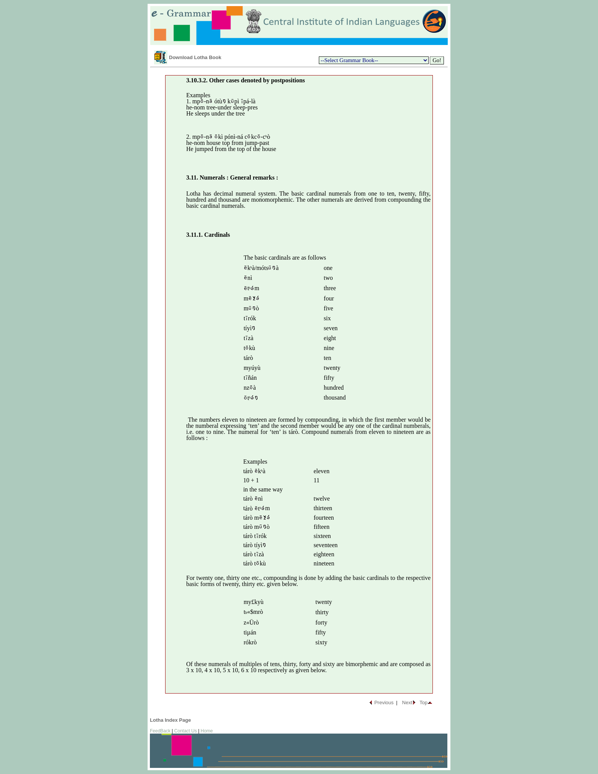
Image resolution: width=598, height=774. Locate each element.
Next (407, 702)
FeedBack (160, 731)
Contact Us (185, 731)
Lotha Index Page (170, 720)
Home (207, 731)
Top (424, 702)
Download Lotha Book (195, 57)
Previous (384, 702)
